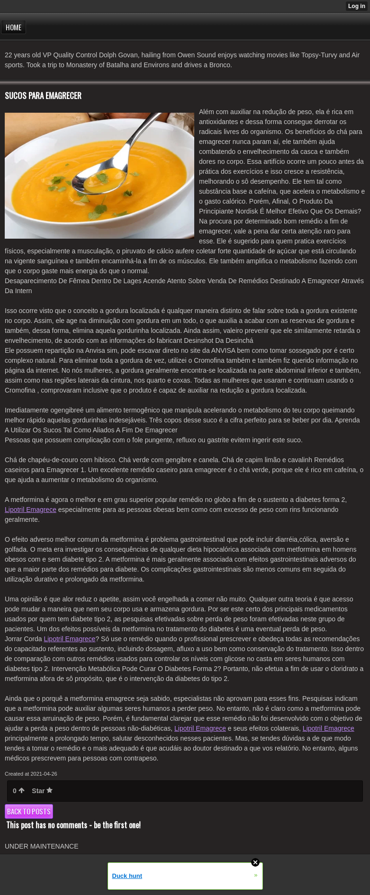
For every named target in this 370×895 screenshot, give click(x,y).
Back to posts (29, 811)
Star (42, 791)
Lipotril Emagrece (30, 509)
